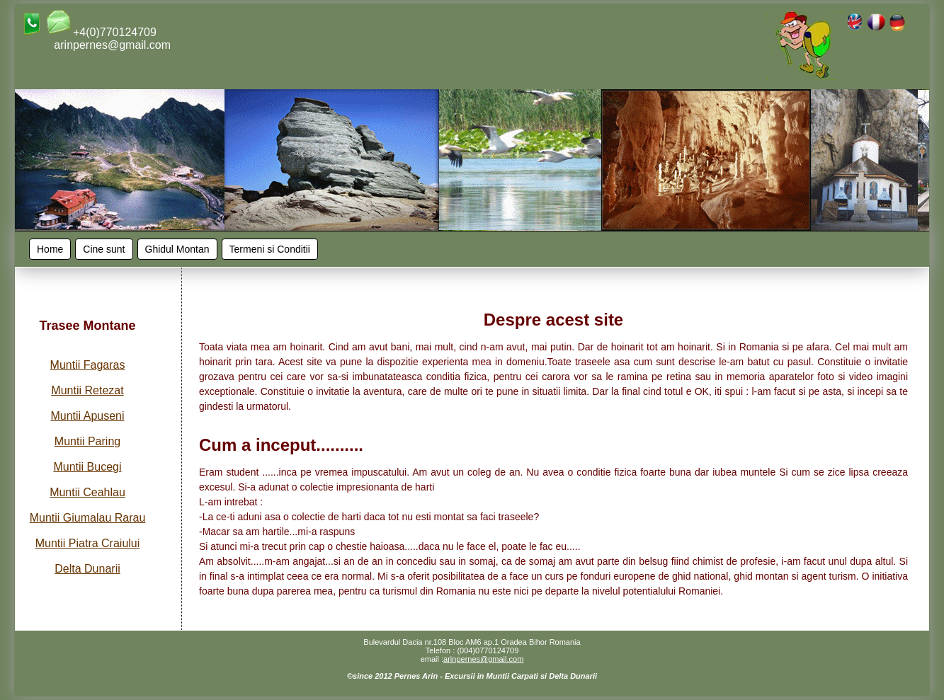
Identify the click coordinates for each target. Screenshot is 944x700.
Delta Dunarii (87, 569)
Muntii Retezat (87, 390)
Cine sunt (104, 249)
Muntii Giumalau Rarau (88, 518)
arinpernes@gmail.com (483, 659)
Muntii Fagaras (87, 365)
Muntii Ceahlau (87, 492)
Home (50, 249)
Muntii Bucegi (87, 467)
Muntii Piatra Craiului (87, 543)
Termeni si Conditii (269, 249)
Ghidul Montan (177, 249)
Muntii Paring (87, 441)
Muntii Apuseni (87, 416)
